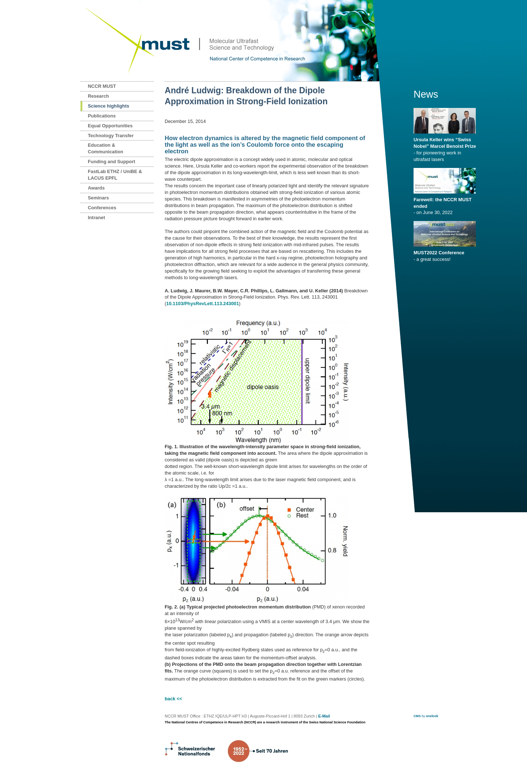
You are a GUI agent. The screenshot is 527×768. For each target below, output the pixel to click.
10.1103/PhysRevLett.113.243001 (202, 303)
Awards (96, 188)
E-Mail (324, 716)
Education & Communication (105, 148)
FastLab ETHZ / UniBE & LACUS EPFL (115, 175)
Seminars (98, 198)
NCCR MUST (102, 86)
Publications (102, 116)
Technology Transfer (111, 135)
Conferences (102, 207)
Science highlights (108, 106)
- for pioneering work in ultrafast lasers (446, 147)
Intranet (96, 217)
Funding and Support (111, 161)
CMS (417, 716)
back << (173, 698)
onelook (432, 716)
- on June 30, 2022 (446, 204)
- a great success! (446, 253)
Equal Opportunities (110, 125)
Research (98, 96)
